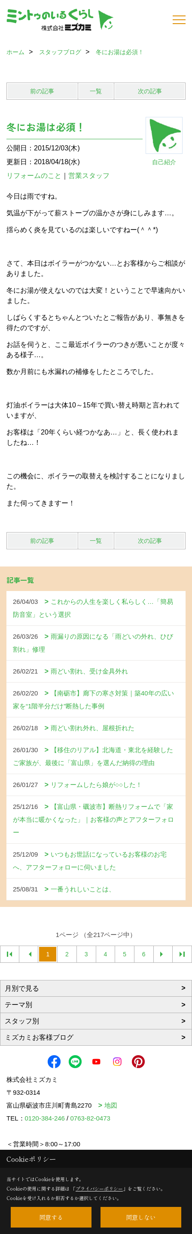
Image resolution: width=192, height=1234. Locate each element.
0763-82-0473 (90, 1118)
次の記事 (150, 91)
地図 (110, 1105)
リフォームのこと (33, 175)
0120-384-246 (45, 1118)
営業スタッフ (92, 175)
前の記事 (42, 91)
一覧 (96, 91)
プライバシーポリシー (99, 1188)
